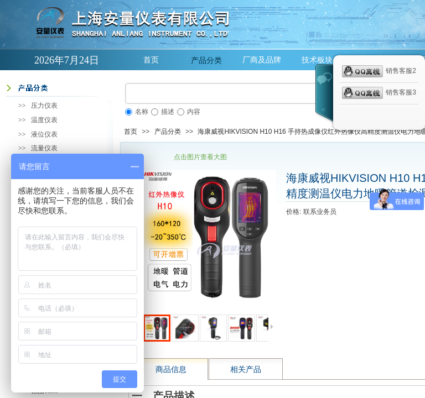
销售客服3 (379, 93)
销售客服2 (379, 71)
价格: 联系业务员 (311, 212)
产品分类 (206, 60)
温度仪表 (44, 120)
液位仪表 (44, 134)
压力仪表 (44, 105)
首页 (151, 60)
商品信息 (171, 369)
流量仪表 (44, 148)
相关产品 (245, 369)
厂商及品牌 (261, 60)
